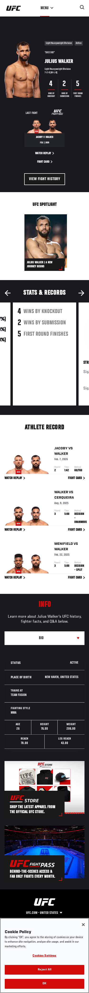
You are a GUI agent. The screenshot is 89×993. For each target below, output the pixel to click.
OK (44, 983)
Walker (61, 455)
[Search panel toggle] (82, 7)
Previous (8, 293)
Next (81, 293)
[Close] (83, 924)
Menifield (63, 545)
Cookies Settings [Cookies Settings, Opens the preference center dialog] (44, 955)
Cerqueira (64, 498)
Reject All (44, 969)
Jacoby (61, 449)
